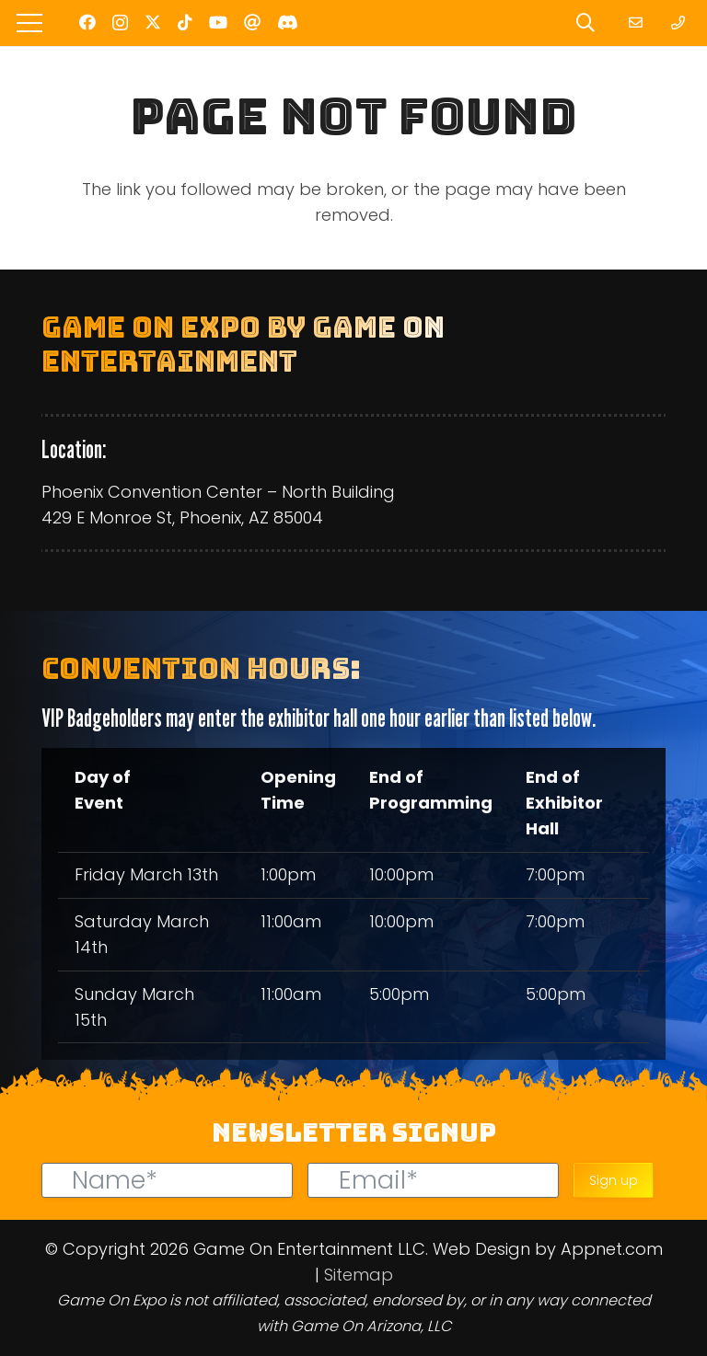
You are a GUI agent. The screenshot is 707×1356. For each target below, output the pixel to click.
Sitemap (358, 1274)
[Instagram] (120, 23)
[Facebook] (87, 22)
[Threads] (252, 22)
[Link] (638, 22)
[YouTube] (218, 22)
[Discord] (287, 22)
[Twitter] (153, 22)
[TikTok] (185, 22)
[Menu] (30, 23)
